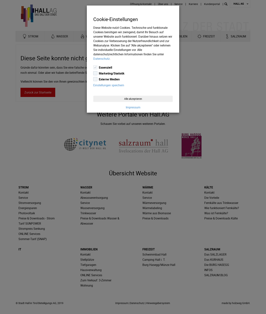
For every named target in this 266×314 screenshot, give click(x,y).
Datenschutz (101, 59)
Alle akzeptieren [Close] (133, 98)
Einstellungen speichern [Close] (108, 85)
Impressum (133, 107)
